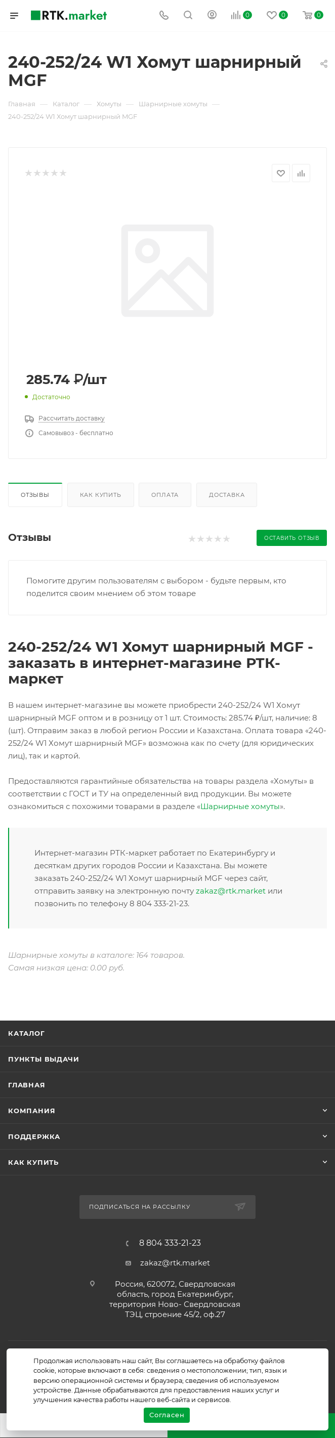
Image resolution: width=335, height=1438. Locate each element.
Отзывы (35, 494)
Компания (31, 1111)
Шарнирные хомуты (240, 806)
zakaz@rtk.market (231, 891)
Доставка (226, 494)
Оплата (165, 494)
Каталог (26, 1033)
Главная (27, 1085)
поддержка (34, 1136)
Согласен (166, 1415)
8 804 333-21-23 (170, 1243)
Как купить (100, 494)
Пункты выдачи (43, 1059)
